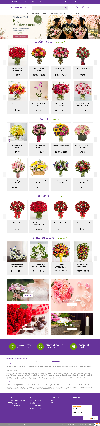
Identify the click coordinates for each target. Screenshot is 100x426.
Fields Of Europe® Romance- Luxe (82, 104)
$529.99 (17, 75)
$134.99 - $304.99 (82, 271)
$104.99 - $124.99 (39, 271)
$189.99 (82, 229)
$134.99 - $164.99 (17, 271)
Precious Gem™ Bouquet (82, 181)
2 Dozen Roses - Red (61, 223)
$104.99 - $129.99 (83, 110)
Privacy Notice (71, 424)
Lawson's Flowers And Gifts (16, 8)
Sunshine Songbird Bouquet (39, 181)
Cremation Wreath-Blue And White (17, 265)
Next (95, 62)
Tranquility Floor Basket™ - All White (39, 265)
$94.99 (17, 229)
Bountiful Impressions (61, 146)
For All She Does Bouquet (39, 146)
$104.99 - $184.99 (61, 271)
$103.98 (39, 110)
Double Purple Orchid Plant (39, 104)
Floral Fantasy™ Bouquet (61, 104)
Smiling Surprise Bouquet (17, 146)
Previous (4, 62)
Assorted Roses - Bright (39, 69)
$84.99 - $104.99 (61, 152)
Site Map (90, 424)
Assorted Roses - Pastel (61, 69)
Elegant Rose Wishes (83, 68)
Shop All (59, 42)
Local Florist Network (81, 424)
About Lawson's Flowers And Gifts (16, 358)
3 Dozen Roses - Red (83, 223)
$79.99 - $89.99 (39, 152)
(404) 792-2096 (13, 1)
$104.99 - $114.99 (17, 187)
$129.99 (61, 229)
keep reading (56, 361)
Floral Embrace (17, 104)
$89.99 (82, 75)
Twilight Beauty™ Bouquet (61, 181)
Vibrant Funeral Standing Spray (82, 265)
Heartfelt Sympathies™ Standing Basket (61, 266)
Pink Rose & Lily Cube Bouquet (82, 146)
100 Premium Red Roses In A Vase (17, 69)
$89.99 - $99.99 (60, 110)
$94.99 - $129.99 (39, 75)
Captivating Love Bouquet (17, 181)
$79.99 (17, 110)
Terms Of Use (63, 424)
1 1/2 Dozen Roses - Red (17, 223)
